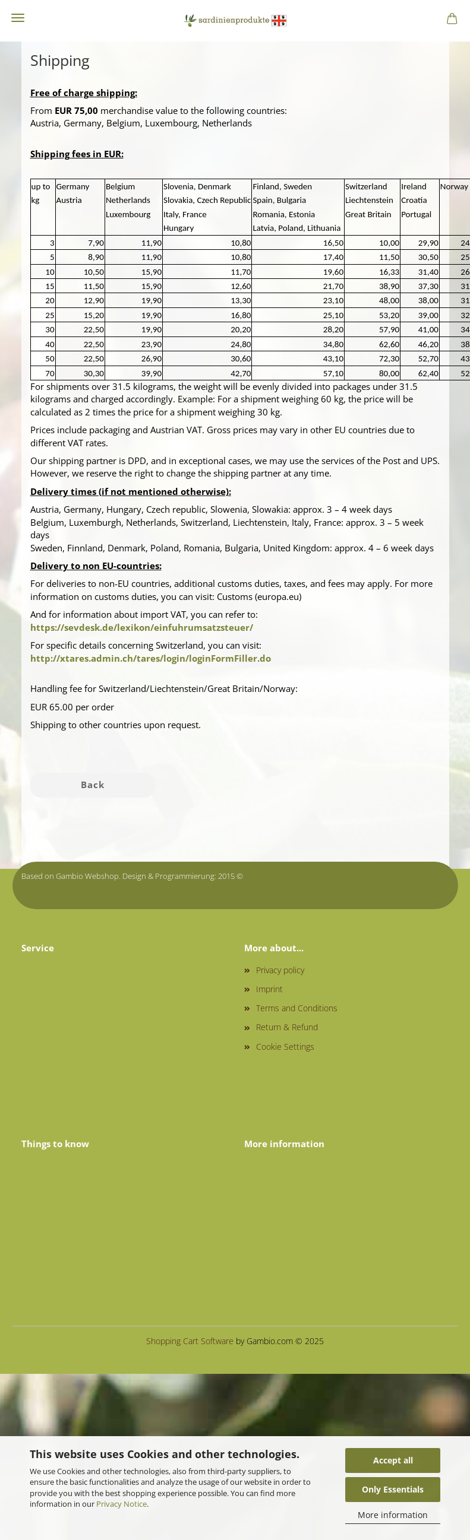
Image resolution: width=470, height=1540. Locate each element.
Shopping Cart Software (190, 1341)
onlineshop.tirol (272, 876)
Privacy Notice (121, 1503)
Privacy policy (280, 970)
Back (93, 784)
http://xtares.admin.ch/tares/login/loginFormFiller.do (150, 658)
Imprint (269, 989)
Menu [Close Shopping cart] (17, 17)
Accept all (393, 1460)
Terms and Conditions (296, 1008)
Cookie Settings (285, 1046)
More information (393, 1514)
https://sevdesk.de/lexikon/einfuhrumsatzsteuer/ (141, 627)
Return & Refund (287, 1027)
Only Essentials (393, 1489)
